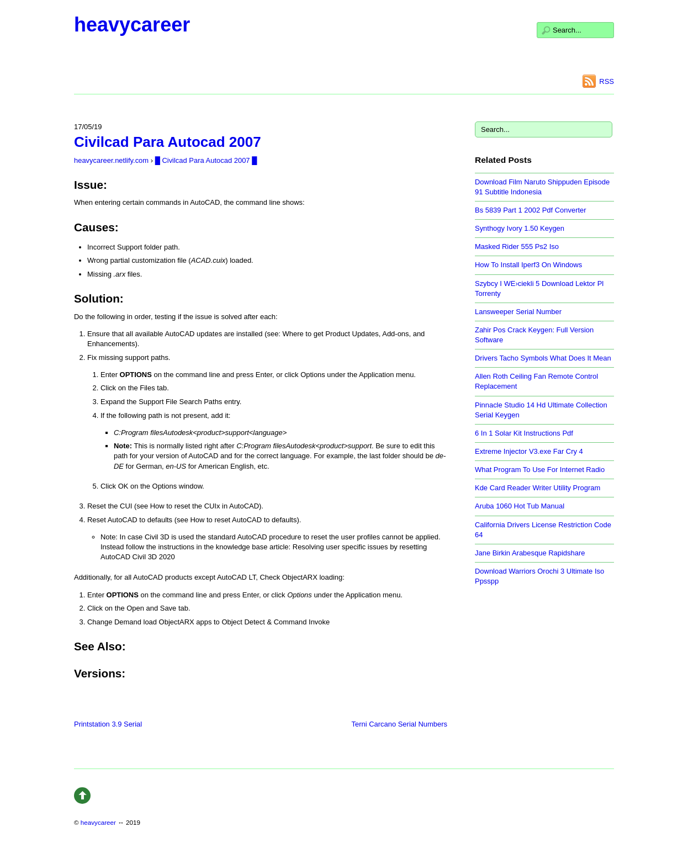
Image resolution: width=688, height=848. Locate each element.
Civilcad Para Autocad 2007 (167, 142)
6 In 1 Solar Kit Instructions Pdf (524, 433)
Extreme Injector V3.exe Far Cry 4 (529, 451)
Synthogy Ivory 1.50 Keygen (519, 228)
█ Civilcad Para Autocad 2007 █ (206, 160)
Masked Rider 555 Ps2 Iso (517, 246)
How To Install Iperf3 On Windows (528, 265)
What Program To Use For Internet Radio (540, 469)
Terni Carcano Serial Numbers (400, 724)
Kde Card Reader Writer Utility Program (537, 488)
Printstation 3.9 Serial (108, 724)
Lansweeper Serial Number (518, 312)
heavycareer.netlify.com (111, 160)
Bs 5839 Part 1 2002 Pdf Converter (530, 210)
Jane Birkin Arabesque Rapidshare (530, 553)
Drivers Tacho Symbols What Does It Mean (543, 358)
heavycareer (132, 24)
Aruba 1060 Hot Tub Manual (519, 506)
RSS (606, 81)
